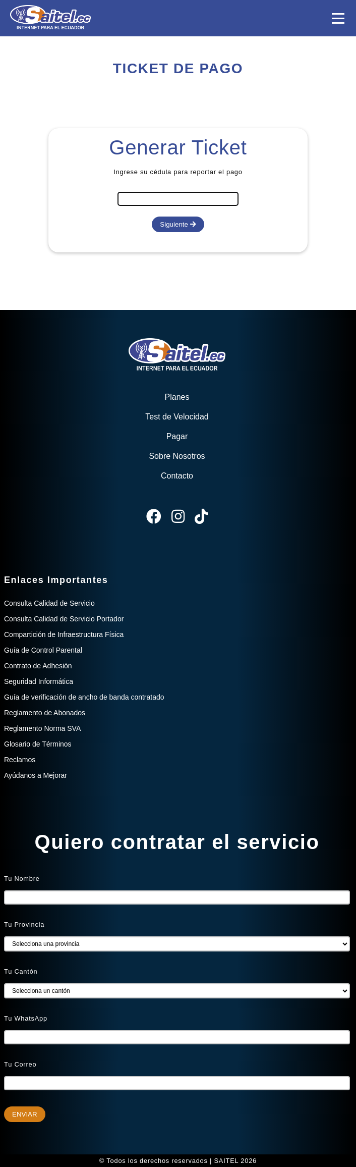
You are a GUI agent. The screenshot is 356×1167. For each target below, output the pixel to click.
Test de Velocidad (176, 416)
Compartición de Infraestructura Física (64, 634)
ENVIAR (24, 1114)
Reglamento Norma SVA (42, 728)
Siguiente (178, 224)
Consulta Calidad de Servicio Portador (64, 619)
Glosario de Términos (38, 744)
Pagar (177, 436)
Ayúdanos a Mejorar (35, 775)
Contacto (177, 475)
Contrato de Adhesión (38, 666)
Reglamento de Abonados (44, 713)
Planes (177, 397)
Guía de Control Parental (43, 650)
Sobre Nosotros (177, 456)
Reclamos (19, 760)
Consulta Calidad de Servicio (49, 603)
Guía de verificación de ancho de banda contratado (84, 697)
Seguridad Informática (38, 681)
